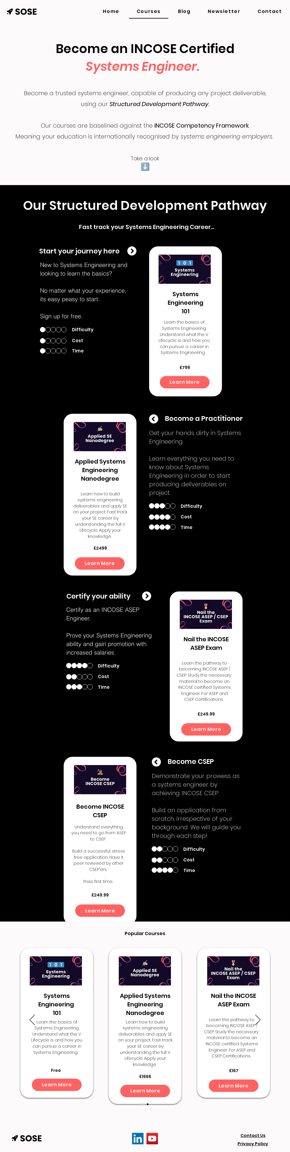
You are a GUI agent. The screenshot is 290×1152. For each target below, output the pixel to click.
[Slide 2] (148, 1104)
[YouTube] (152, 1138)
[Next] (258, 1020)
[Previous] (32, 1020)
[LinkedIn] (138, 1138)
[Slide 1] (142, 1104)
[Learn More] (185, 382)
